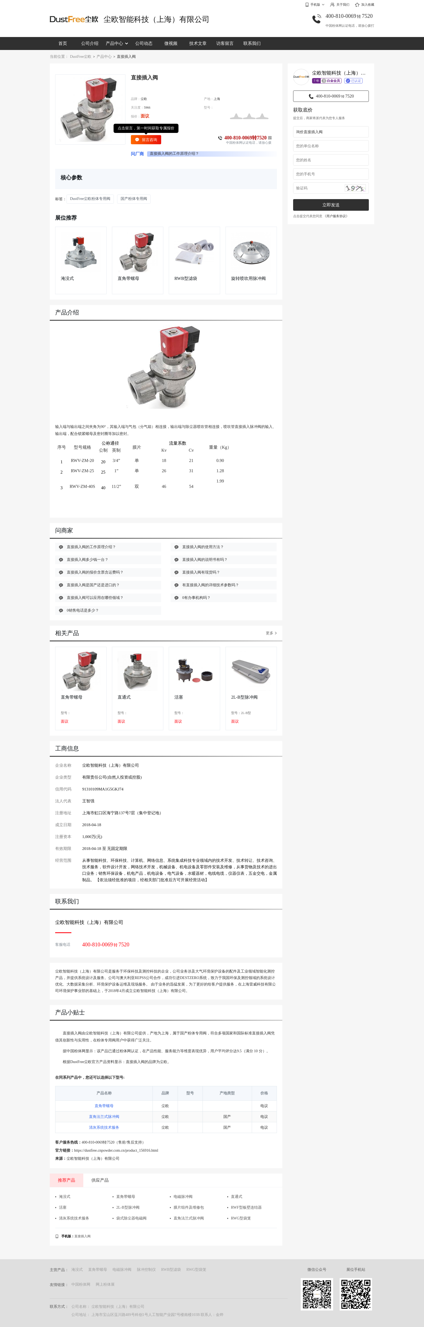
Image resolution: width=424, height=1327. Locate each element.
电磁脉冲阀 (181, 1197)
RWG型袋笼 (239, 1218)
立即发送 (331, 205)
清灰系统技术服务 (104, 1127)
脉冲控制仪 (146, 1270)
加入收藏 (364, 4)
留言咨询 (146, 140)
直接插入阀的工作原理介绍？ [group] (174, 154)
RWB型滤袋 (185, 278)
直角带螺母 (128, 278)
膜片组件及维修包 (187, 1207)
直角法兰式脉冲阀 (104, 1117)
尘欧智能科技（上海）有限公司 (157, 19)
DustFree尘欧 (80, 57)
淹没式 (67, 278)
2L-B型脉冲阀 (244, 697)
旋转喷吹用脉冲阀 (248, 278)
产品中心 (117, 43)
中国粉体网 (80, 1284)
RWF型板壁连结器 (244, 1207)
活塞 (178, 697)
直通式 (124, 697)
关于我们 (339, 4)
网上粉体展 (105, 1284)
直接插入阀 (82, 1236)
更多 (271, 633)
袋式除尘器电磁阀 (129, 1218)
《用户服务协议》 (336, 216)
